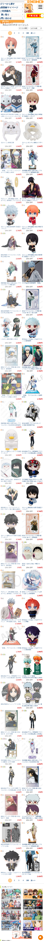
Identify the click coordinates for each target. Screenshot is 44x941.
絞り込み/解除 (23, 28)
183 (27, 33)
